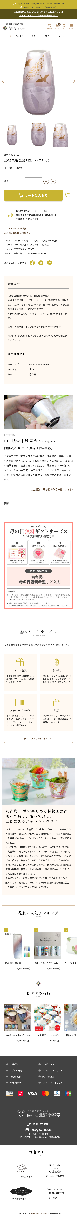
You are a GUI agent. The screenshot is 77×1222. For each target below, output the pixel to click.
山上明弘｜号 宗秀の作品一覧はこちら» (52, 489)
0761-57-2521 (38, 7)
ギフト (61, 36)
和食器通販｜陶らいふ (39, 1213)
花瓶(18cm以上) (49, 240)
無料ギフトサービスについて (38, 738)
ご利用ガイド (48, 1064)
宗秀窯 (31, 249)
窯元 (47, 36)
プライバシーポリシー (52, 1070)
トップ (7, 240)
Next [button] (74, 81)
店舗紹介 (14, 1064)
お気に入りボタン (67, 195)
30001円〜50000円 (37, 253)
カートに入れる (33, 195)
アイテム (19, 36)
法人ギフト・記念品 (39, 244)
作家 (33, 36)
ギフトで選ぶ (20, 244)
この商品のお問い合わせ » (17, 232)
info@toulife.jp (41, 1130)
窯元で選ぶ (19, 249)
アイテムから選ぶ (22, 240)
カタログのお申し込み (52, 1082)
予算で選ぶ (19, 253)
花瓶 (36, 240)
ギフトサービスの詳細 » (16, 228)
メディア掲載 (16, 1070)
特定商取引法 (16, 1076)
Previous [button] (2, 81)
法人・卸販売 (48, 1076)
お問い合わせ (16, 1082)
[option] (38, 81)
